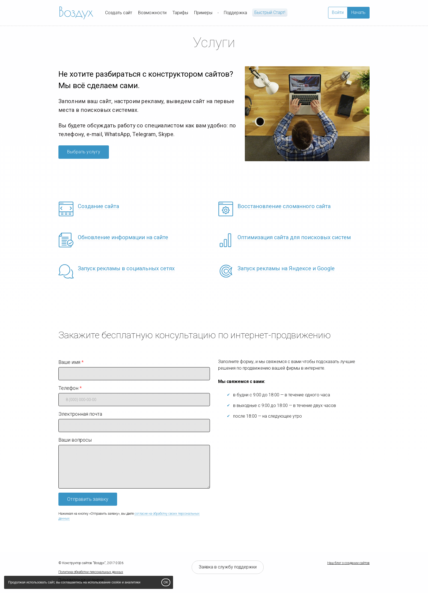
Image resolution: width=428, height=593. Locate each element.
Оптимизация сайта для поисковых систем (294, 237)
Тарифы (180, 12)
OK (166, 582)
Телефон (68, 388)
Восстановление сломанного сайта (284, 206)
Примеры (203, 12)
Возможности (152, 12)
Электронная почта (80, 414)
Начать (358, 12)
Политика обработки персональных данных (90, 572)
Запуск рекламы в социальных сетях (126, 268)
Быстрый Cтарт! (269, 12)
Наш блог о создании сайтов (348, 563)
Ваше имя (69, 362)
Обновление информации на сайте (123, 237)
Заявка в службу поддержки (228, 567)
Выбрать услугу (83, 151)
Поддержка (235, 12)
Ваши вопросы (75, 440)
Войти (338, 12)
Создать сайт (118, 12)
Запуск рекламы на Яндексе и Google (286, 268)
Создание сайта (98, 206)
